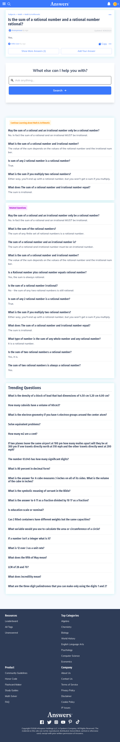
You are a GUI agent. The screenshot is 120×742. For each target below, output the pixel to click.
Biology (65, 632)
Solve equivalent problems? (24, 424)
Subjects (11, 14)
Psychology (66, 650)
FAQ (7, 702)
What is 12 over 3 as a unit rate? (26, 548)
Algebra (65, 621)
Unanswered (11, 632)
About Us (66, 673)
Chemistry (66, 627)
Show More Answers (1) (34, 51)
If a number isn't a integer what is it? (29, 538)
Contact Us (66, 678)
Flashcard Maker (13, 684)
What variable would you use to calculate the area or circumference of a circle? (54, 529)
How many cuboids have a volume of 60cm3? (34, 405)
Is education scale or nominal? (26, 510)
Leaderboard (11, 621)
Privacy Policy (68, 690)
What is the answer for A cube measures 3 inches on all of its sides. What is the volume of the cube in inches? (58, 479)
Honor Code (11, 678)
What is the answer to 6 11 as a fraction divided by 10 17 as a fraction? (48, 500)
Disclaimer (66, 696)
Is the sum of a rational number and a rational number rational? (54, 21)
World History (68, 638)
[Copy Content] (103, 44)
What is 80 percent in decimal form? (29, 468)
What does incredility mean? (24, 576)
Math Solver (11, 696)
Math (20, 14)
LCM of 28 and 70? (18, 567)
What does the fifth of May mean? (27, 557)
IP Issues (65, 707)
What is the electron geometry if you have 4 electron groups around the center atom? (57, 414)
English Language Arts (72, 644)
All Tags (9, 627)
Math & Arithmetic (32, 14)
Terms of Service (69, 684)
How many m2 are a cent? (22, 434)
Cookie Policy (68, 702)
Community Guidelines (16, 673)
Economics (66, 661)
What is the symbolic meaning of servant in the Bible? (39, 491)
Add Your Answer (86, 51)
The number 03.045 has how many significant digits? (38, 459)
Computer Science (70, 655)
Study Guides (11, 690)
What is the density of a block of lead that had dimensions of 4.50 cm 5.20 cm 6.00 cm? (58, 395)
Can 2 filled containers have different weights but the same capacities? (49, 519)
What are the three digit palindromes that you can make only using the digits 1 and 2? (57, 586)
